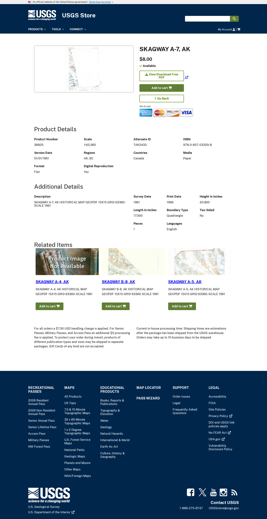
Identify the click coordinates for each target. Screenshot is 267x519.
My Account (226, 29)
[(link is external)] (163, 77)
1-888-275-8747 (191, 508)
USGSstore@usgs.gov (224, 508)
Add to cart (161, 88)
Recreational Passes (41, 390)
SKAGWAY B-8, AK (118, 282)
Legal (214, 388)
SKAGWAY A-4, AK (52, 282)
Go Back (162, 98)
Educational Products (112, 390)
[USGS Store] (133, 15)
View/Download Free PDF (161, 76)
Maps (69, 388)
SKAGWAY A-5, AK (185, 282)
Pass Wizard (148, 398)
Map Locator (148, 388)
